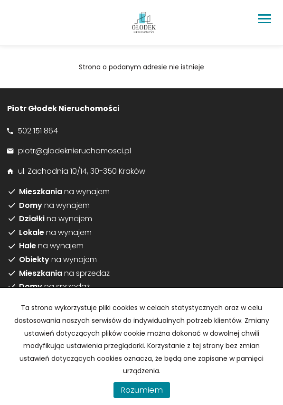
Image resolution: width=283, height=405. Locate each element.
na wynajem (64, 192)
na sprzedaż (64, 273)
